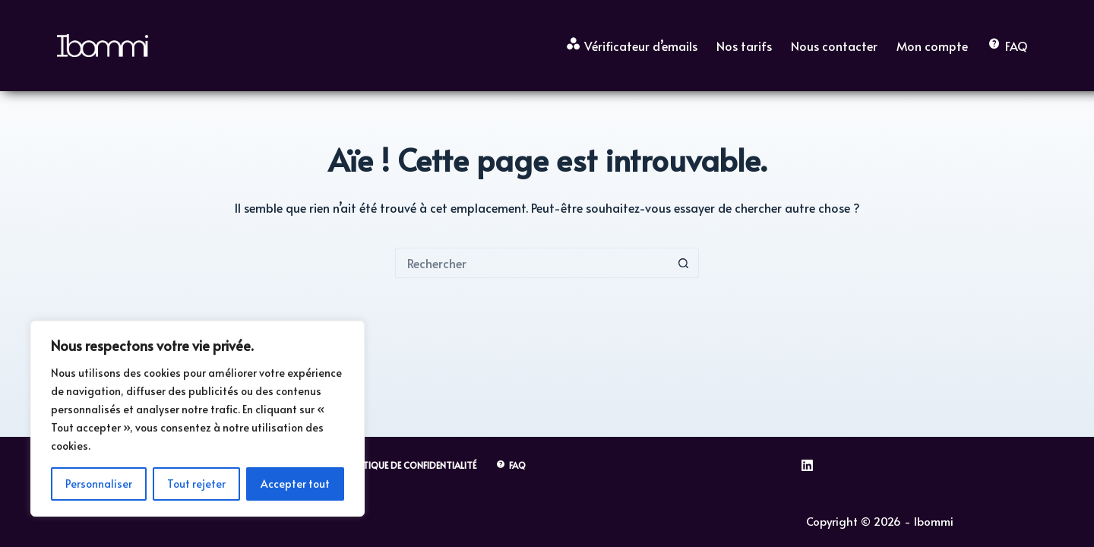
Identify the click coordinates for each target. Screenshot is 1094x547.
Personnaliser (98, 483)
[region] (197, 419)
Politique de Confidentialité (409, 465)
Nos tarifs (744, 45)
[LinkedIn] (807, 465)
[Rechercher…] (532, 263)
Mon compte (932, 45)
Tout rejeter (196, 483)
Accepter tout (295, 483)
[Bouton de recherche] (684, 263)
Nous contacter (834, 45)
